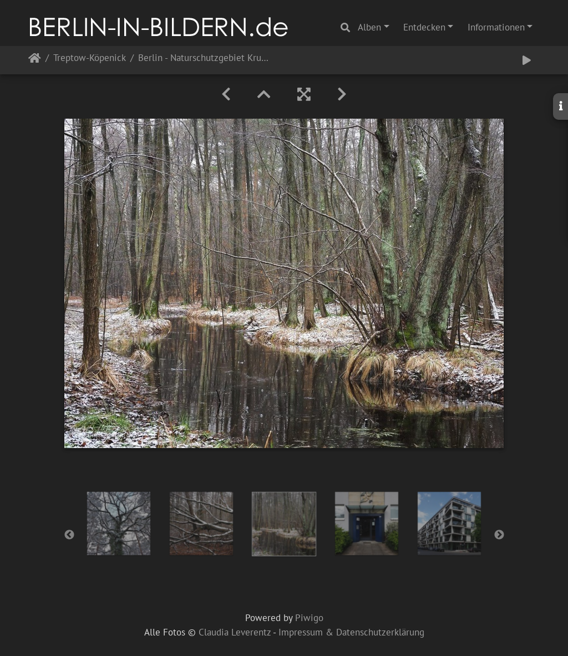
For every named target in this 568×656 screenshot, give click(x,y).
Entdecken (424, 27)
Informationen (496, 27)
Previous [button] (69, 535)
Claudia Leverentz (235, 632)
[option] (119, 523)
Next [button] (499, 535)
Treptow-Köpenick (89, 58)
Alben (369, 27)
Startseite (34, 60)
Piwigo (309, 618)
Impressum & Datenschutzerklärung (351, 632)
